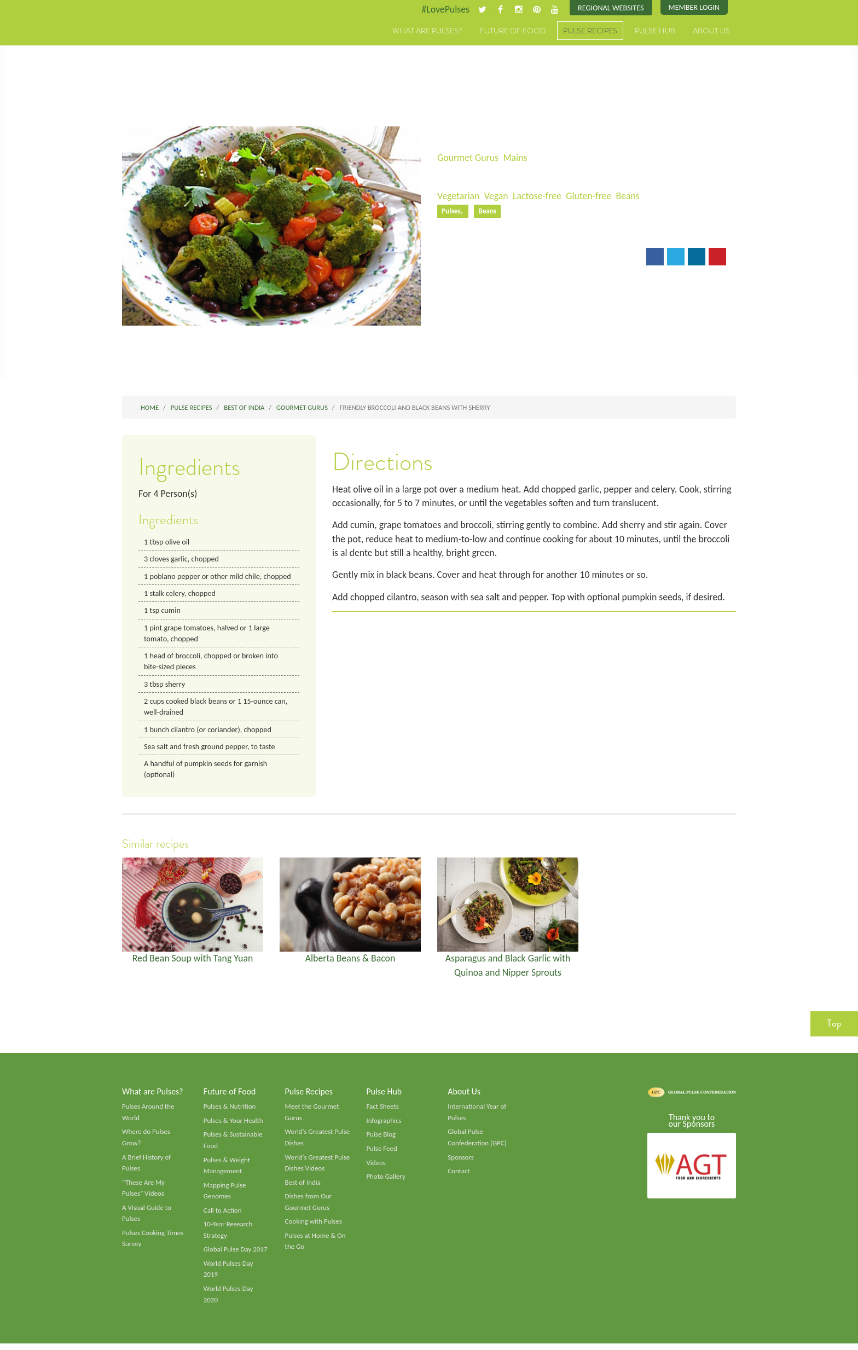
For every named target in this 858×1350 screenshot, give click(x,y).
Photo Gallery (385, 1181)
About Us (711, 31)
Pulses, (453, 211)
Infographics (384, 1125)
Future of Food (513, 31)
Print (493, 257)
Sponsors (461, 1161)
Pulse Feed (381, 1153)
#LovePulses (443, 9)
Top (834, 1027)
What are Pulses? (427, 31)
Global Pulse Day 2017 (236, 1255)
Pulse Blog (381, 1139)
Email (456, 257)
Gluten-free (591, 196)
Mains (516, 158)
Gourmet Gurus (468, 158)
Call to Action (223, 1215)
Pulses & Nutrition (230, 1110)
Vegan (497, 196)
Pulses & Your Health (234, 1125)
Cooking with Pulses (314, 1226)
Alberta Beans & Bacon (350, 961)
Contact (459, 1176)
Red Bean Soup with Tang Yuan (192, 961)
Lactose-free (538, 196)
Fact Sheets (382, 1110)
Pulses (173, 42)
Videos (376, 1167)
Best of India (303, 1187)
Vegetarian (458, 196)
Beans (630, 196)
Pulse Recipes (590, 31)
